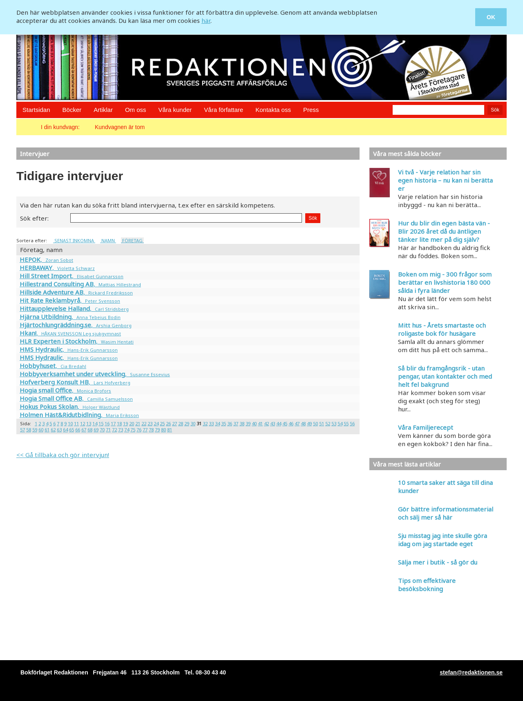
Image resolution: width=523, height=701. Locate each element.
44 (278, 423)
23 (150, 423)
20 (131, 423)
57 (22, 429)
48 (303, 423)
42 (266, 423)
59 (34, 429)
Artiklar (103, 109)
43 (272, 423)
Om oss (135, 109)
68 (89, 429)
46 (290, 423)
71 (108, 429)
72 (114, 429)
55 (346, 423)
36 (229, 423)
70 (102, 429)
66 (77, 429)
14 (94, 423)
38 (241, 423)
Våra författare (223, 109)
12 (82, 423)
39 (248, 423)
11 (76, 423)
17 (113, 423)
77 (145, 429)
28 (180, 423)
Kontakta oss (273, 109)
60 (40, 429)
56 (352, 423)
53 (333, 423)
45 (284, 423)
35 (223, 423)
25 (162, 423)
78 (151, 429)
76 (138, 429)
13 (88, 423)
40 (254, 423)
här (205, 20)
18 (119, 423)
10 (70, 423)
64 (65, 429)
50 (315, 423)
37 (235, 423)
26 (168, 423)
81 (169, 429)
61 (47, 429)
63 (59, 429)
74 (126, 429)
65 (71, 429)
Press (311, 109)
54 (339, 423)
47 (297, 423)
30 (192, 423)
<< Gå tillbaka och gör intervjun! (62, 455)
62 (53, 429)
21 (137, 423)
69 (96, 429)
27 (174, 423)
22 (143, 423)
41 (260, 423)
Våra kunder (175, 109)
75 (132, 429)
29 (186, 423)
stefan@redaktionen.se (471, 672)
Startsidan (36, 109)
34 (217, 423)
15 (100, 423)
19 (125, 423)
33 (211, 423)
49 (309, 423)
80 (163, 429)
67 (83, 429)
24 (156, 423)
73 (120, 429)
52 (327, 423)
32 (205, 423)
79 (157, 429)
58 (28, 429)
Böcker (72, 109)
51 (321, 423)
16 (107, 423)
